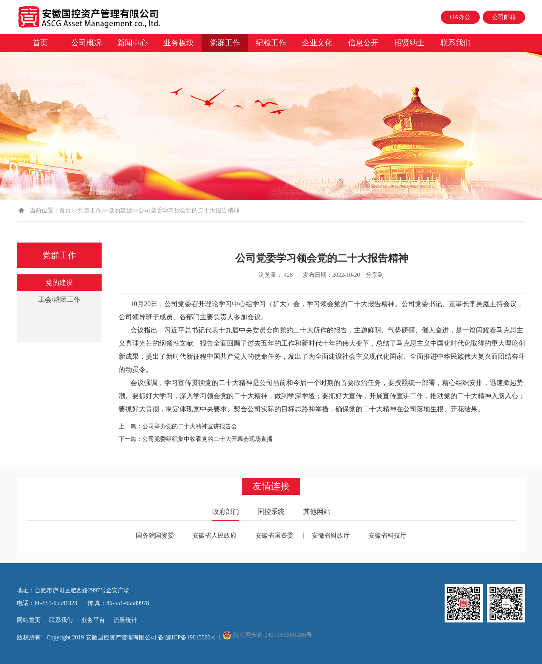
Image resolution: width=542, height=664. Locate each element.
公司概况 (86, 43)
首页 (40, 43)
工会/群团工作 (59, 299)
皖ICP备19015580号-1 (194, 637)
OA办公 (460, 17)
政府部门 (225, 511)
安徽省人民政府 (214, 535)
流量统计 (125, 620)
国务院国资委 (155, 535)
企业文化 (317, 43)
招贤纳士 (409, 43)
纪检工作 (271, 43)
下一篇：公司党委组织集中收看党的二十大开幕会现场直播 (196, 439)
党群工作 (225, 43)
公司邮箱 (504, 17)
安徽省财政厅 (331, 535)
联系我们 (455, 43)
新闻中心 (132, 43)
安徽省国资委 (274, 535)
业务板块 (178, 43)
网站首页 (29, 620)
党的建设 (120, 210)
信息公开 (363, 43)
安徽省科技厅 (387, 535)
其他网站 (316, 511)
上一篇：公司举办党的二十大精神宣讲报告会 (178, 426)
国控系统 (271, 511)
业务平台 (93, 620)
